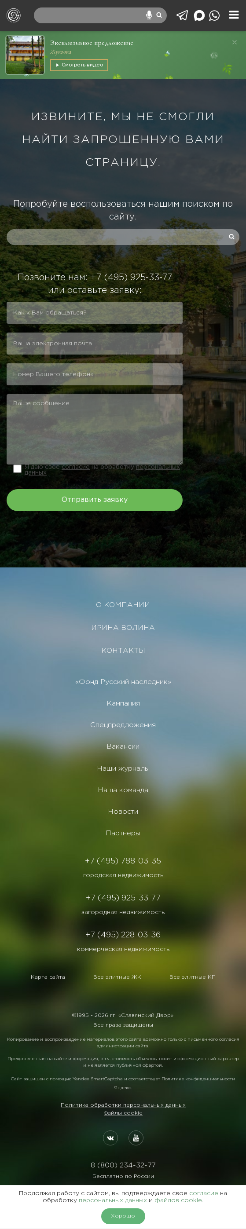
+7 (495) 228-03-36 (123, 935)
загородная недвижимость (123, 912)
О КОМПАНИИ (123, 605)
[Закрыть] (235, 42)
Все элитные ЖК (117, 977)
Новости (123, 811)
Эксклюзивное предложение (91, 43)
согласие (76, 467)
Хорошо (123, 1216)
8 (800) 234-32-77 (123, 1165)
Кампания (123, 703)
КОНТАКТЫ (123, 650)
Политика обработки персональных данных (123, 1105)
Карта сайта (48, 977)
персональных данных (113, 1200)
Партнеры (123, 833)
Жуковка (60, 51)
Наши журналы (123, 768)
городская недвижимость (123, 875)
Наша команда (123, 790)
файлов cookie (178, 1200)
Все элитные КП (192, 977)
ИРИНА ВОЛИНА (123, 628)
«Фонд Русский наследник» (123, 682)
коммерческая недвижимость (123, 949)
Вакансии (123, 746)
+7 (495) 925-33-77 (123, 898)
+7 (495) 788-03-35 (123, 861)
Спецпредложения (123, 725)
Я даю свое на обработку (102, 470)
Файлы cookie (123, 1113)
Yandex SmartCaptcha (98, 1079)
